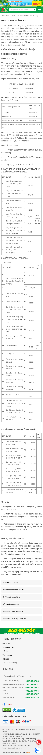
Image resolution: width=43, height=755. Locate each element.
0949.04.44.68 (8, 549)
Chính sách (15, 16)
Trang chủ (5, 16)
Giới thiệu (6, 644)
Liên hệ (6, 651)
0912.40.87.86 (32, 681)
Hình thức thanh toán (11, 604)
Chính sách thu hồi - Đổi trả (13, 590)
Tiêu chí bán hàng (10, 663)
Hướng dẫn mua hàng (11, 597)
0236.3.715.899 (25, 746)
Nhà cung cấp (8, 647)
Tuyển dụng (7, 655)
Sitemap (6, 659)
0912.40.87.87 (32, 694)
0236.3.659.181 (11, 746)
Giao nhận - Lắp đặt (10, 582)
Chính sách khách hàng (29, 16)
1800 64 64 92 (32, 684)
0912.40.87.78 (32, 697)
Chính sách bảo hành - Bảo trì (14, 611)
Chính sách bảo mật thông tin (14, 618)
